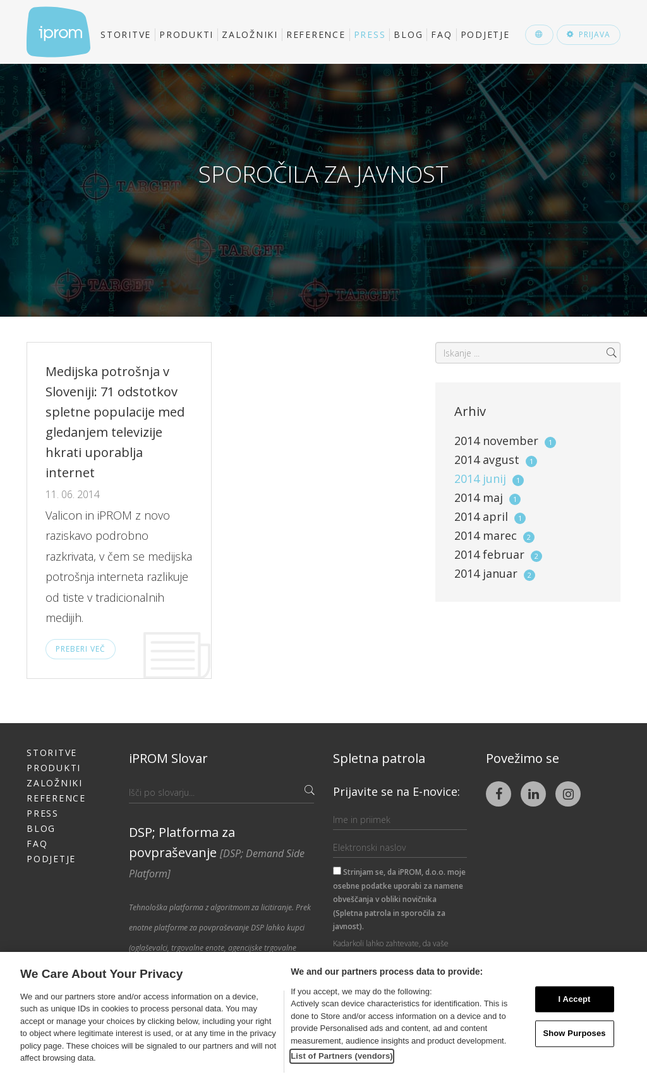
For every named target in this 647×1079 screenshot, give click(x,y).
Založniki (250, 34)
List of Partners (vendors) (342, 1056)
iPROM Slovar (168, 758)
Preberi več (81, 648)
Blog (408, 34)
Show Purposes (574, 1034)
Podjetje (485, 34)
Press (370, 34)
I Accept (574, 999)
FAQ (441, 34)
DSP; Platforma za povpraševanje (217, 852)
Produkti (186, 34)
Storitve (125, 34)
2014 (505, 440)
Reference (316, 34)
